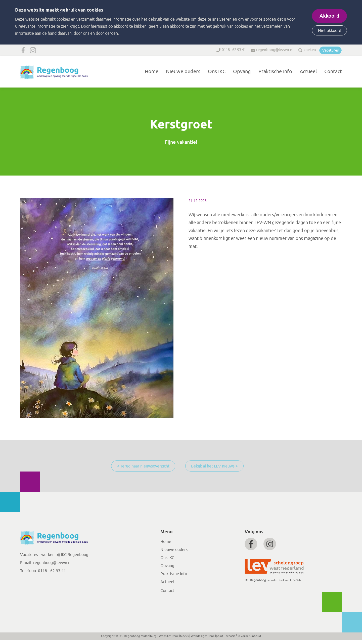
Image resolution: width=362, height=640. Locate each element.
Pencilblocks (180, 636)
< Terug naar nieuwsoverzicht (143, 466)
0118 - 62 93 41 (234, 50)
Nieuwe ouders (183, 71)
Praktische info (275, 71)
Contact (333, 71)
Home (151, 71)
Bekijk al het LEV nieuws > (214, 466)
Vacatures (330, 50)
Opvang (242, 71)
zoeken (310, 50)
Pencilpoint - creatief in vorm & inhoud (234, 636)
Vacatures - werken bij (40, 554)
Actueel (308, 71)
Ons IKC (216, 71)
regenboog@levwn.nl (274, 50)
